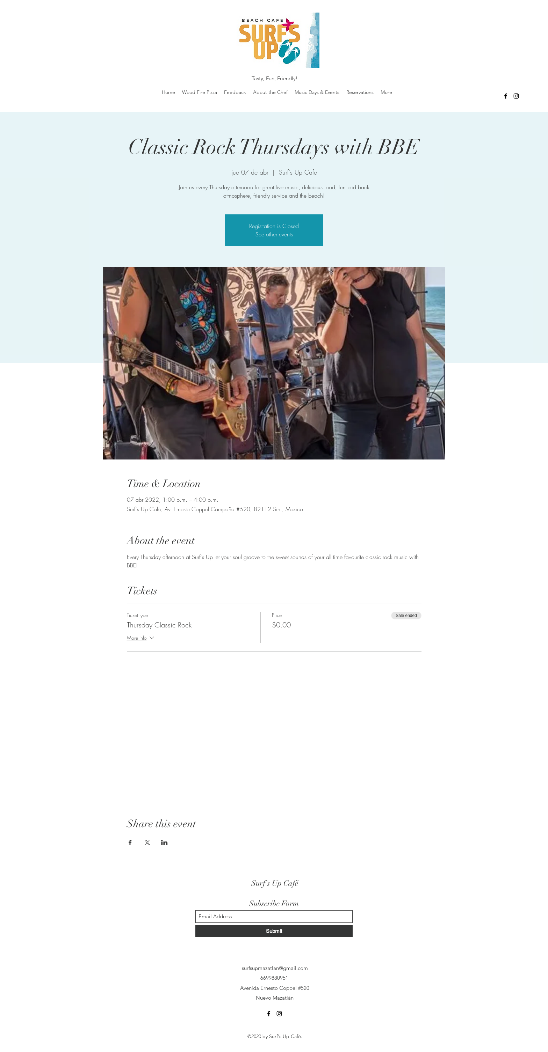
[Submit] (274, 931)
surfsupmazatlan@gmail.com (275, 968)
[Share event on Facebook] (130, 842)
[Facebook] (505, 96)
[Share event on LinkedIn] (164, 842)
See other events (274, 234)
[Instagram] (516, 96)
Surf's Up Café (274, 883)
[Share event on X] (147, 842)
